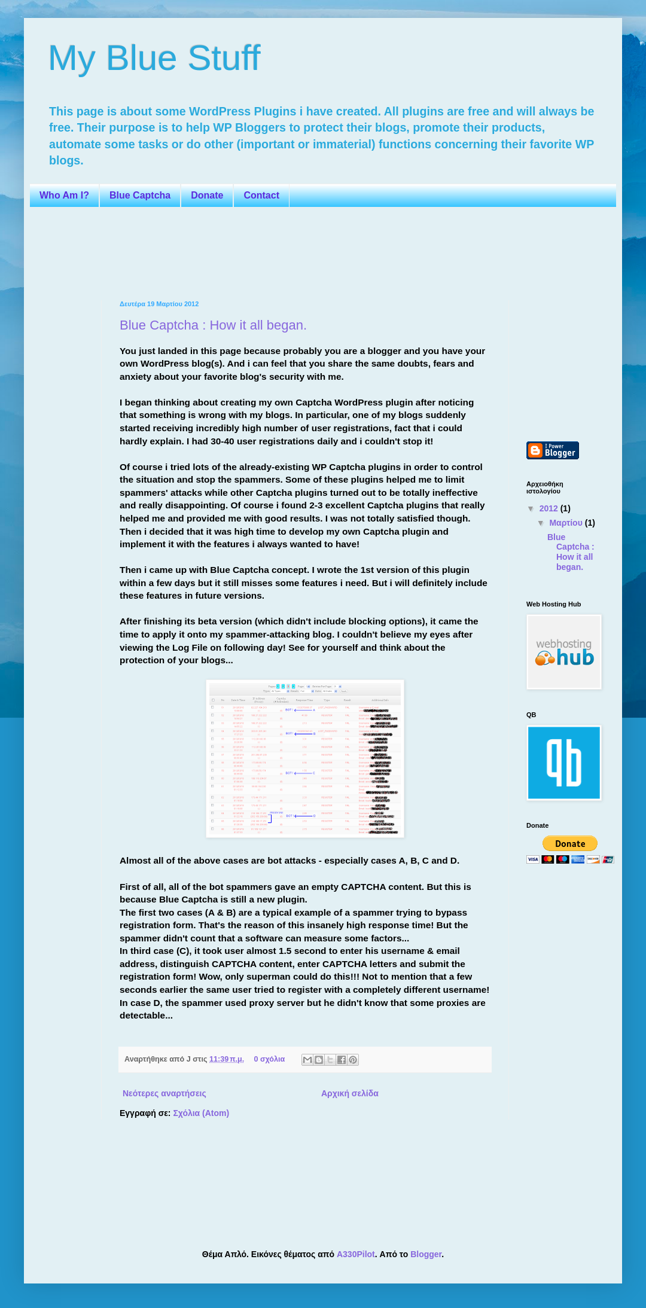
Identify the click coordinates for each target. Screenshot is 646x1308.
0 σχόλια (269, 1059)
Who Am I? (64, 195)
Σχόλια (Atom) (201, 1113)
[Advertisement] (265, 252)
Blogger (425, 1254)
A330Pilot (356, 1254)
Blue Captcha (139, 195)
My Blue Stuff (154, 58)
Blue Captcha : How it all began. (213, 325)
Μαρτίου (566, 523)
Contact (261, 195)
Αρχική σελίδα (350, 1093)
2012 (550, 508)
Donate (207, 195)
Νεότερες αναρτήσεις (164, 1093)
